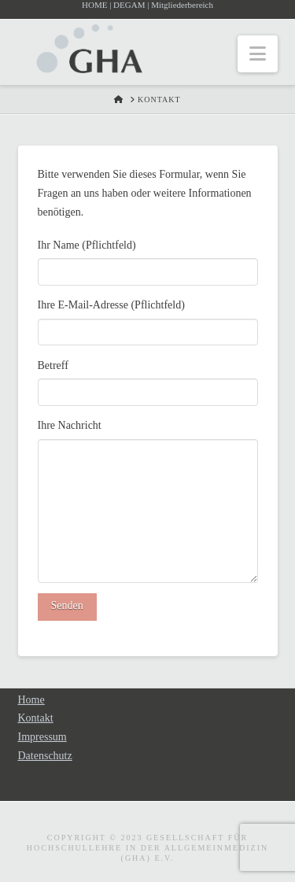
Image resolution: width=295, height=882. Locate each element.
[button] (258, 53)
